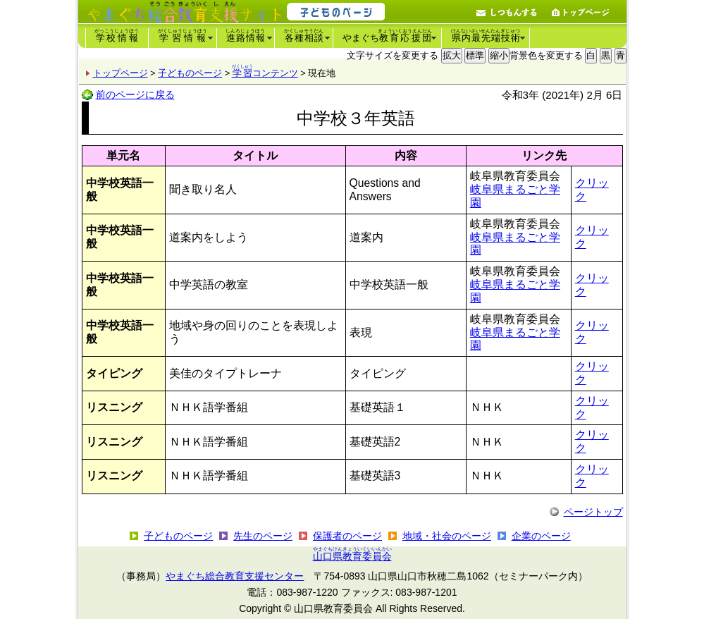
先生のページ (262, 535)
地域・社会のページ (446, 535)
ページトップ (593, 511)
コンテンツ (265, 73)
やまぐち (387, 35)
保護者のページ (347, 535)
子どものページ (190, 73)
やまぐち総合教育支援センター (235, 576)
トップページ (120, 73)
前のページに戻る (135, 94)
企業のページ (541, 535)
